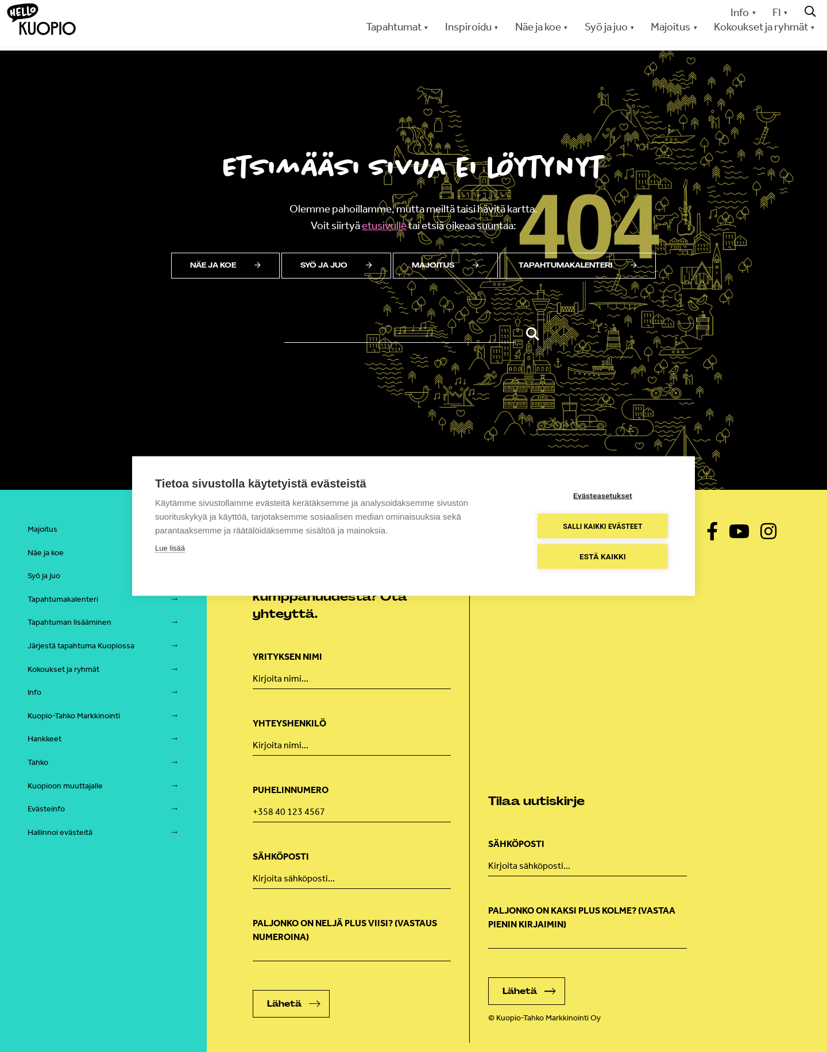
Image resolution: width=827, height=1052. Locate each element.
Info (740, 12)
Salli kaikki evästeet (602, 526)
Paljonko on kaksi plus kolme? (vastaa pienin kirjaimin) (581, 917)
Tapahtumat (394, 26)
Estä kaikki (602, 556)
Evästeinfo (46, 809)
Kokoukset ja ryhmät (761, 26)
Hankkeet (44, 739)
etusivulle (384, 225)
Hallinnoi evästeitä (60, 832)
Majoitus (670, 26)
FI (776, 12)
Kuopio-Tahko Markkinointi (74, 716)
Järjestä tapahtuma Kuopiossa (81, 646)
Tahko (38, 762)
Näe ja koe (538, 26)
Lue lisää (170, 548)
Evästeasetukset (602, 495)
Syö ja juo (606, 26)
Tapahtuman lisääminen (69, 622)
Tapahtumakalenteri (578, 265)
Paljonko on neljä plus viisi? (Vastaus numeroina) (345, 930)
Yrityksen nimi (287, 656)
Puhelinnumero (291, 789)
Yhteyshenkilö (289, 723)
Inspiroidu (468, 26)
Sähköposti (281, 856)
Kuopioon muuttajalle (65, 786)
